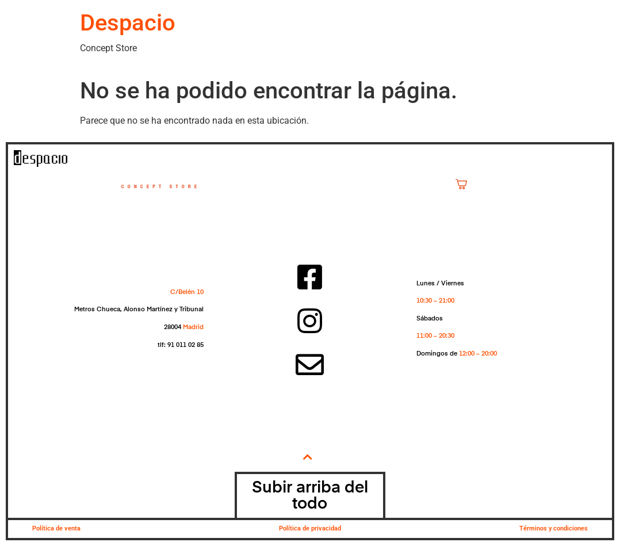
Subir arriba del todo (310, 496)
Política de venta (56, 528)
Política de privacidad (310, 528)
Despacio (127, 22)
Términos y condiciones (553, 528)
